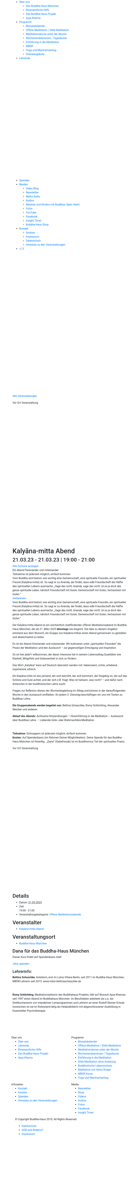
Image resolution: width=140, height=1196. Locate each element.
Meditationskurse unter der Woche (46, 34)
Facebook (31, 216)
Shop (81, 1092)
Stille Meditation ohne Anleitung (97, 1061)
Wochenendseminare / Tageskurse (46, 38)
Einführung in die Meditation (42, 42)
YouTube (31, 212)
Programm (25, 22)
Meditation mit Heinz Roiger (94, 1069)
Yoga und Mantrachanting (41, 50)
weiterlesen (19, 598)
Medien (23, 184)
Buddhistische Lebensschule (95, 1065)
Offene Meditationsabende (65, 914)
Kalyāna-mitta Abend (31, 928)
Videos (82, 1096)
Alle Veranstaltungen (24, 396)
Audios (30, 200)
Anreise (30, 232)
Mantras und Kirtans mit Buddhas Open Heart (53, 204)
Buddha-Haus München (33, 943)
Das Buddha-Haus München (42, 6)
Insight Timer (33, 220)
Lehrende (24, 58)
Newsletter (32, 192)
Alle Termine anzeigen (25, 566)
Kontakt (23, 228)
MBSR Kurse (85, 1073)
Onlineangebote (35, 54)
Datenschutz (33, 240)
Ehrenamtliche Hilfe (37, 10)
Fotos (29, 208)
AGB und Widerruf (32, 1130)
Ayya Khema (33, 18)
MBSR (29, 46)
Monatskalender (35, 26)
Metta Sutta (33, 196)
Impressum (32, 236)
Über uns (24, 2)
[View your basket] (21, 248)
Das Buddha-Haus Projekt (41, 14)
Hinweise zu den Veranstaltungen (45, 244)
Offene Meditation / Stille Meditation (47, 30)
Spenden (24, 180)
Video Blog (32, 188)
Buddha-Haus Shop (37, 224)
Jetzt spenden (20, 963)
